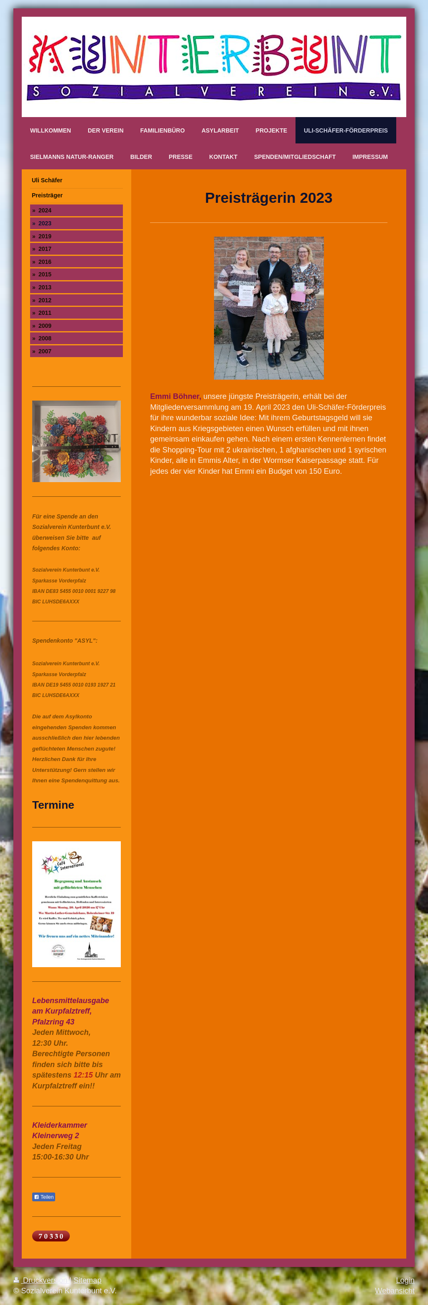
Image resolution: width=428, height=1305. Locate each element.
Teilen (44, 1197)
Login (405, 1280)
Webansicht (395, 1291)
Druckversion (41, 1280)
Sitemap (88, 1280)
